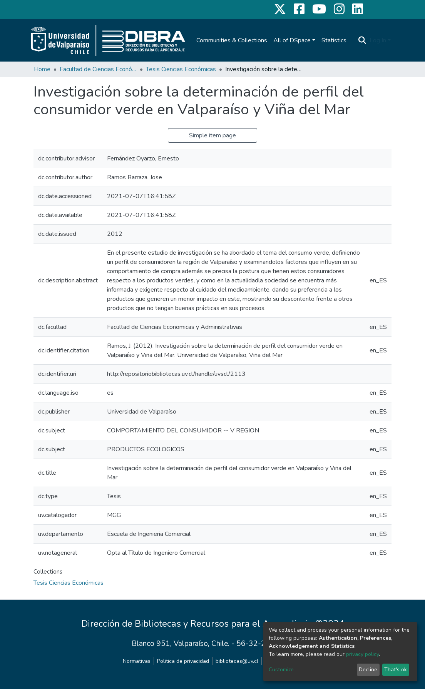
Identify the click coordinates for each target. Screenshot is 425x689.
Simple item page (212, 135)
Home (42, 69)
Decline (368, 669)
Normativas (137, 661)
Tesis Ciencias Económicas (181, 69)
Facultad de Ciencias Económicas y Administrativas (98, 69)
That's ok (395, 669)
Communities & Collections (231, 40)
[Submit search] (362, 40)
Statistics (333, 40)
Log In (378, 40)
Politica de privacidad (183, 661)
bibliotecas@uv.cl (237, 661)
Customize (281, 669)
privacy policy (362, 654)
